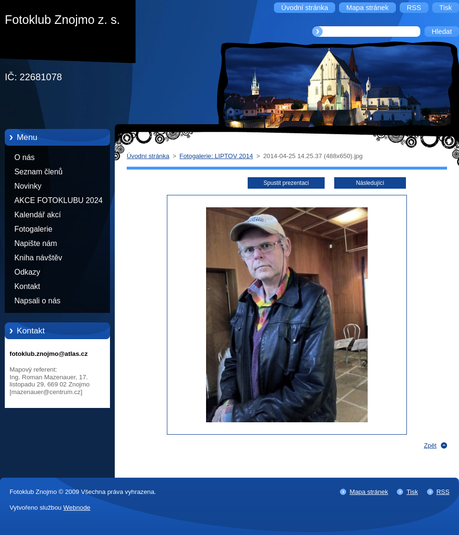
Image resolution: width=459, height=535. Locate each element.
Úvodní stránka (148, 156)
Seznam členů (38, 172)
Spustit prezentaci (286, 183)
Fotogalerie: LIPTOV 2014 (216, 156)
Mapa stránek (369, 491)
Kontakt (27, 286)
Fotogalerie (33, 229)
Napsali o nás (37, 301)
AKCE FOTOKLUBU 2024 (58, 200)
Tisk (412, 491)
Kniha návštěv (38, 258)
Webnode (76, 507)
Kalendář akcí (37, 215)
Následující (370, 183)
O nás (24, 157)
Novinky (28, 186)
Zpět (430, 445)
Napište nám (35, 243)
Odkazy (27, 272)
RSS (443, 491)
